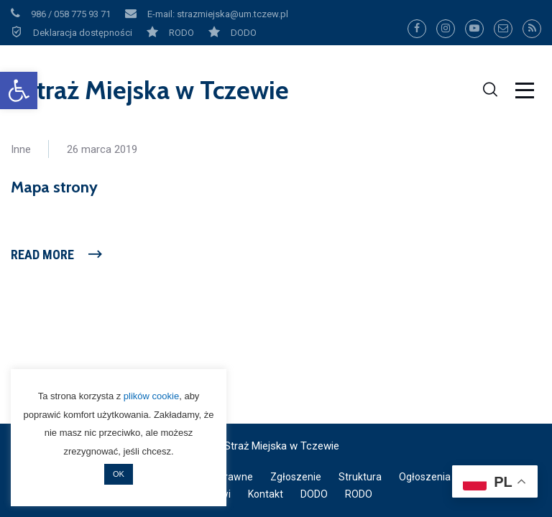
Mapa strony (54, 187)
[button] (18, 90)
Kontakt (265, 494)
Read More (42, 254)
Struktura (360, 477)
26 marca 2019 (102, 149)
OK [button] (118, 474)
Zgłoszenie (295, 477)
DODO (314, 494)
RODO (358, 494)
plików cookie (151, 396)
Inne (21, 149)
